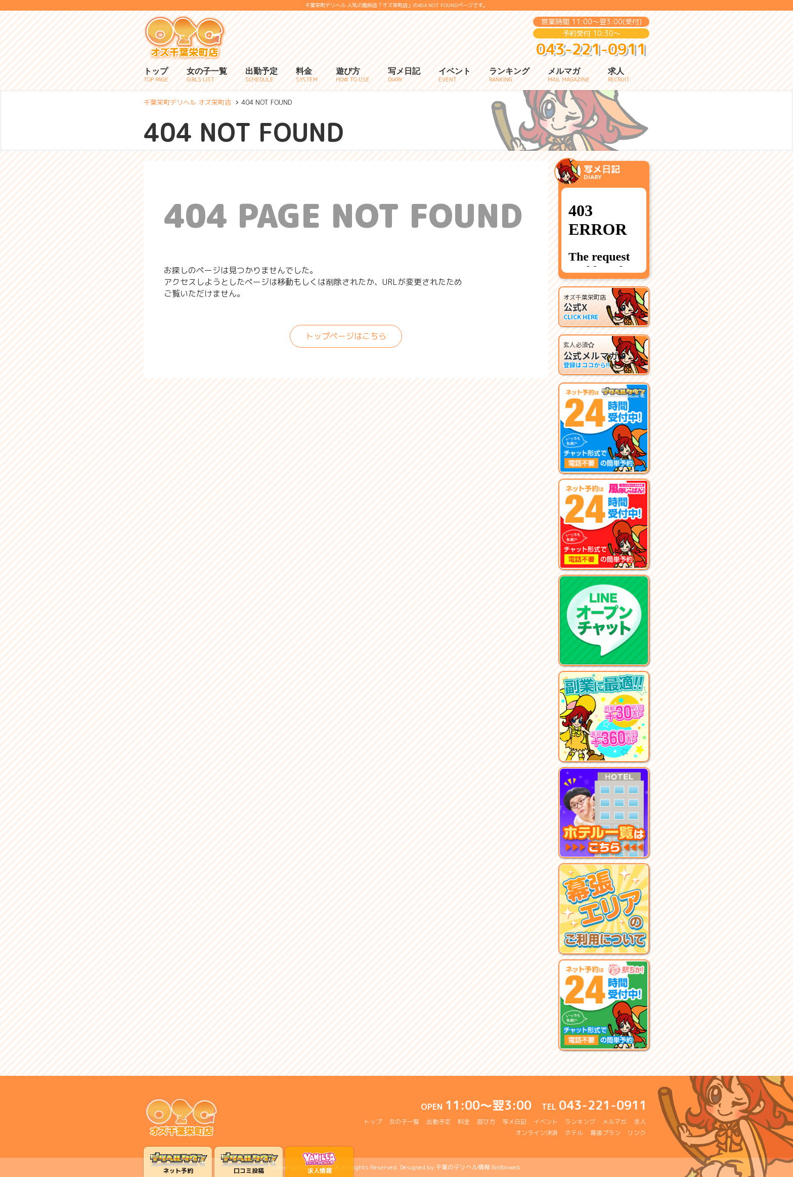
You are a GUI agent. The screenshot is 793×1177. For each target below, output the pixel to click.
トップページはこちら (345, 336)
